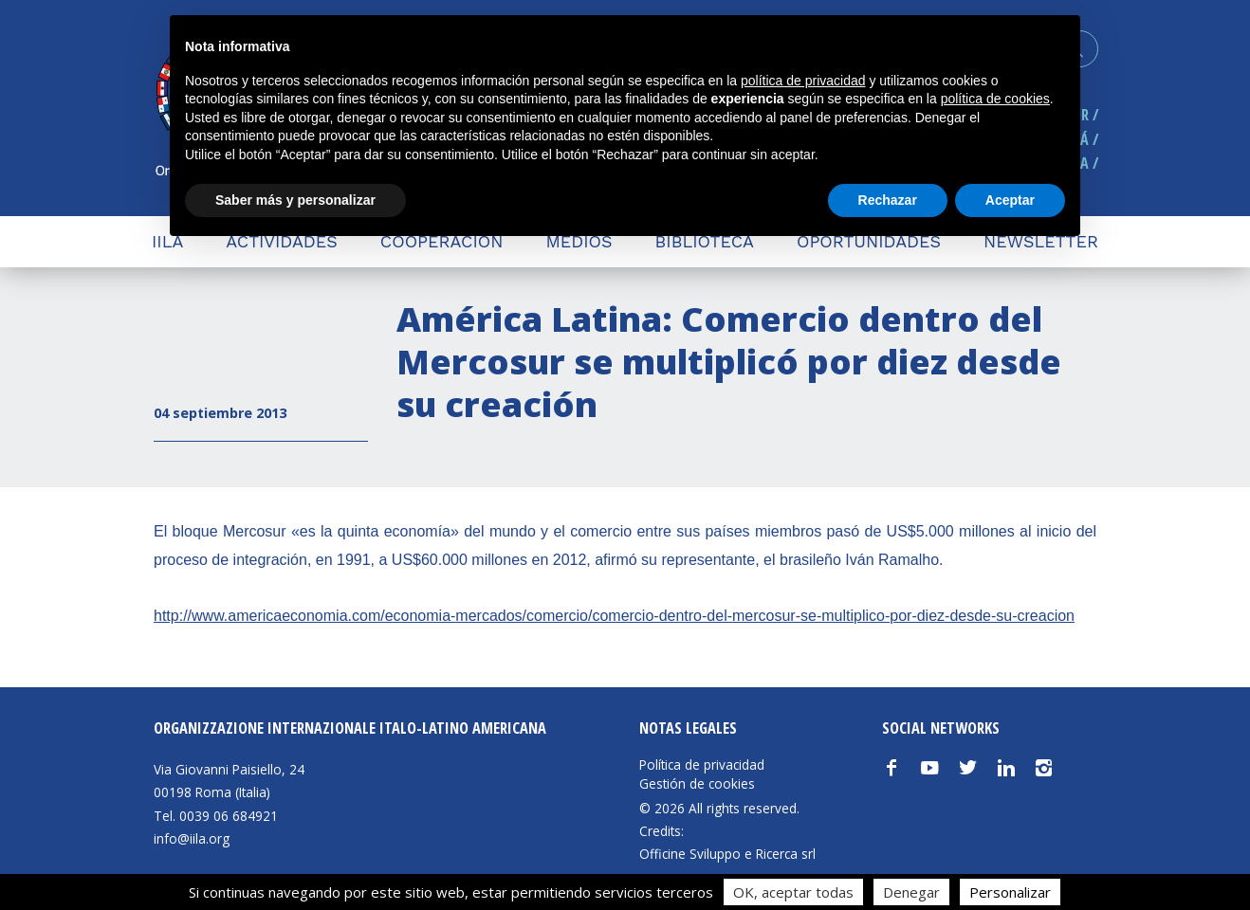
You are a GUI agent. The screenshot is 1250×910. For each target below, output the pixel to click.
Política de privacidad (701, 765)
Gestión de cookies (697, 784)
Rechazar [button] (887, 200)
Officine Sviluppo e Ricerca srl (727, 854)
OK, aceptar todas (793, 892)
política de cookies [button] (995, 98)
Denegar (911, 892)
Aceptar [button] (1010, 200)
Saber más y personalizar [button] (295, 200)
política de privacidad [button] (803, 80)
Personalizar (1010, 892)
